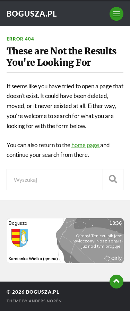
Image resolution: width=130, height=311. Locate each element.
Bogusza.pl (32, 13)
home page (85, 145)
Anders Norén (45, 301)
